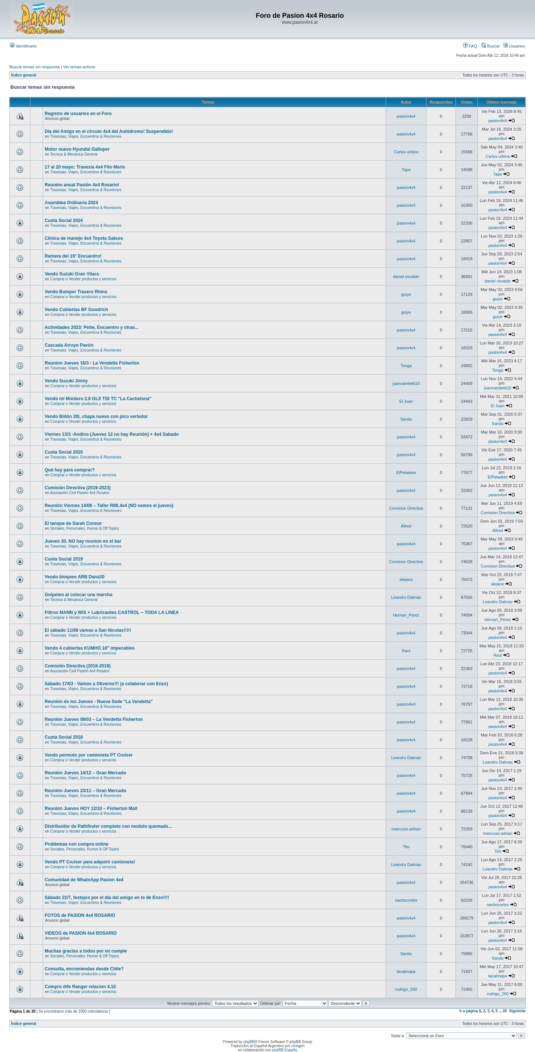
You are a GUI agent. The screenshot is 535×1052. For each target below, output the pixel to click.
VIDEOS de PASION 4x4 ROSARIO (81, 933)
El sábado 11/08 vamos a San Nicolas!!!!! (88, 630)
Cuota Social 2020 (64, 452)
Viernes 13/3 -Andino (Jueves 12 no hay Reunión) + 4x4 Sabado (112, 434)
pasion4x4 (406, 116)
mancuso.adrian (406, 829)
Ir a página (469, 1011)
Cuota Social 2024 (64, 220)
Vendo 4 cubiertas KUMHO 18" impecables (89, 648)
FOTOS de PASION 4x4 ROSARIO (80, 915)
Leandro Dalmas (406, 597)
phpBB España (284, 1050)
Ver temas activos (79, 67)
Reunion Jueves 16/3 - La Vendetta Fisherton (92, 363)
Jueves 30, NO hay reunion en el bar (83, 541)
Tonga (406, 365)
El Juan (406, 401)
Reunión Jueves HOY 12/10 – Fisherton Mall (91, 808)
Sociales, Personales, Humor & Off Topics (84, 528)
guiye (406, 294)
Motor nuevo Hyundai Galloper (77, 149)
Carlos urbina (406, 152)
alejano (405, 579)
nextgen (298, 1046)
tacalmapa (406, 971)
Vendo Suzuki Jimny (66, 380)
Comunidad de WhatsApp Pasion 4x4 (84, 879)
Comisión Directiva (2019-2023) (77, 487)
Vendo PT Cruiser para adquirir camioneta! (90, 862)
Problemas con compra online (76, 844)
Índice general (23, 75)
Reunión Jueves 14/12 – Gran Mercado (85, 772)
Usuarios (514, 46)
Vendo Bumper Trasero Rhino (76, 291)
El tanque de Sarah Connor (73, 523)
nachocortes (406, 900)
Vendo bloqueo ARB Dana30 (74, 576)
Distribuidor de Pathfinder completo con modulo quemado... (108, 826)
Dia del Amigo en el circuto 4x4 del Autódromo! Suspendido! (109, 131)
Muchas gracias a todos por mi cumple (86, 951)
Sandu (406, 419)
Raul (406, 650)
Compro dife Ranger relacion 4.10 (80, 986)
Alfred (406, 526)
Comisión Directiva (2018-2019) (77, 666)
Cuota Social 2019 (64, 559)
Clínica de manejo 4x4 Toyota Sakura (84, 238)
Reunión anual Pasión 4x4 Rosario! (82, 184)
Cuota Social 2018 (64, 737)
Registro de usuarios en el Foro (78, 113)
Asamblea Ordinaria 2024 (71, 202)
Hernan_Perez (406, 615)
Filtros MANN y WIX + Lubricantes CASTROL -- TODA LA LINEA (112, 612)
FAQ (470, 46)
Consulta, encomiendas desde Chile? (84, 968)
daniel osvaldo (406, 276)
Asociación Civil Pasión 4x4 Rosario (80, 493)
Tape (406, 169)
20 (505, 1011)
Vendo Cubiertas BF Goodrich (76, 309)
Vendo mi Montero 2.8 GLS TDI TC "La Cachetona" (98, 398)
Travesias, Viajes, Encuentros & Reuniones (85, 136)
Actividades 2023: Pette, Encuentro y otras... (92, 327)
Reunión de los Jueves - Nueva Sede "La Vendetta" (99, 701)
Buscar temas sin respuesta (34, 67)
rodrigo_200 (406, 989)
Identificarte (23, 46)
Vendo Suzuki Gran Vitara (72, 274)
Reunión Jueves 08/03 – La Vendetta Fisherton (94, 719)
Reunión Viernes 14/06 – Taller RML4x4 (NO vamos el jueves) (109, 505)
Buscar (491, 46)
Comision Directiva (406, 508)
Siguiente (517, 1011)
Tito (406, 846)
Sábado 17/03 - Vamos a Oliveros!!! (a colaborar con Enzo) (106, 683)
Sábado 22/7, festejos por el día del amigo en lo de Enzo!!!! (107, 897)
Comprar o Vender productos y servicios (83, 279)
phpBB (248, 1042)
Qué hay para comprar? (70, 470)
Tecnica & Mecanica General (73, 154)
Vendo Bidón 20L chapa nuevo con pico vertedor (96, 416)
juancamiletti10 (405, 383)
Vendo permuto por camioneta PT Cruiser (89, 755)
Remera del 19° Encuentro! (73, 256)
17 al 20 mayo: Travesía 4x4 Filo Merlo (85, 167)
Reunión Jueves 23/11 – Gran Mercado (85, 790)
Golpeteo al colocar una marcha (78, 594)
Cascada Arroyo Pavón (69, 345)
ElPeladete (406, 472)
